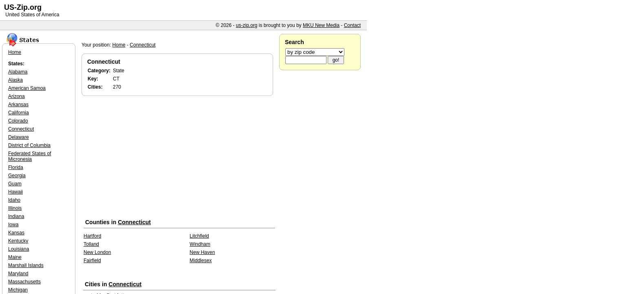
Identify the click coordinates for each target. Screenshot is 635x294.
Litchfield (199, 236)
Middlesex (201, 260)
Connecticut (142, 45)
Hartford (92, 236)
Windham (200, 244)
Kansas (16, 233)
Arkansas (18, 104)
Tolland (91, 244)
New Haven (202, 252)
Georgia (17, 175)
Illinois (15, 208)
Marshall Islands (26, 265)
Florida (15, 167)
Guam (15, 184)
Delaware (18, 137)
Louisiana (18, 249)
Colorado (18, 121)
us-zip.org (247, 25)
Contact (352, 25)
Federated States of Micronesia (29, 156)
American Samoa (27, 88)
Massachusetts (24, 282)
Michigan (18, 290)
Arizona (16, 96)
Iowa (13, 224)
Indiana (16, 216)
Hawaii (15, 192)
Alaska (15, 80)
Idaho (14, 200)
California (18, 113)
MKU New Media (321, 25)
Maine (15, 257)
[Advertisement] (179, 159)
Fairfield (92, 260)
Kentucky (18, 241)
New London (97, 252)
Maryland (18, 273)
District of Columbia (29, 145)
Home (119, 45)
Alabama (17, 72)
